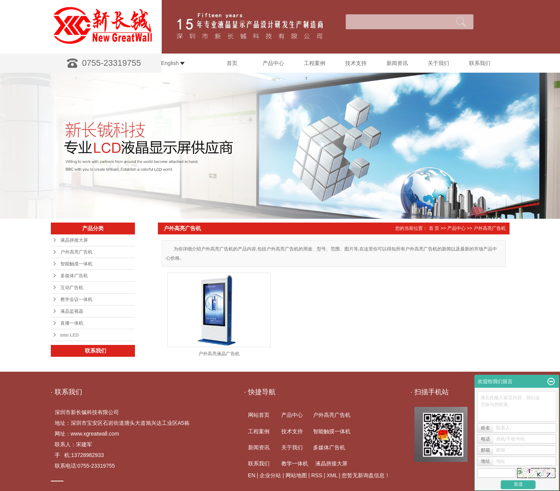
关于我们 (438, 63)
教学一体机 (294, 463)
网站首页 (258, 415)
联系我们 (479, 63)
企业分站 (270, 475)
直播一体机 (71, 323)
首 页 (434, 228)
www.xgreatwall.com (95, 434)
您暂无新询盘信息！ (366, 475)
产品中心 (273, 63)
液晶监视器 (71, 311)
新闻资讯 (397, 63)
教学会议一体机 (76, 299)
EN (251, 475)
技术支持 (356, 63)
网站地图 (296, 475)
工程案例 (314, 63)
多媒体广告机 (74, 275)
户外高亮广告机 (76, 252)
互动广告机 (71, 287)
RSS (316, 475)
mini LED (69, 335)
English (173, 63)
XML (331, 475)
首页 (232, 63)
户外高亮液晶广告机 (219, 353)
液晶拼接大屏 (74, 240)
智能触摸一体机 (76, 264)
